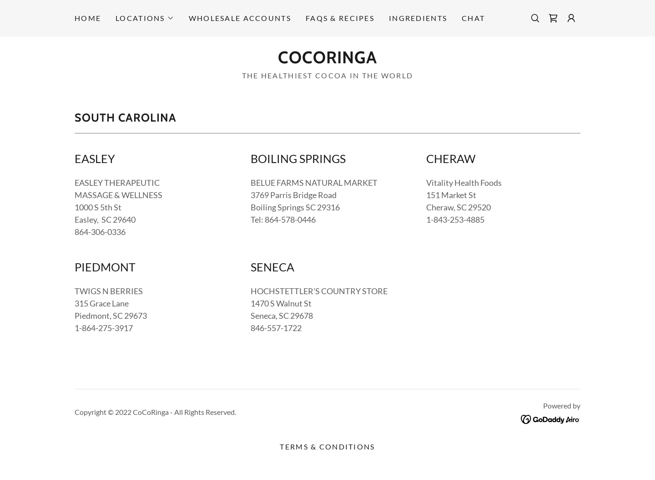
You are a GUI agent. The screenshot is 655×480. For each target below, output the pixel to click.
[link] (553, 18)
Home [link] (88, 18)
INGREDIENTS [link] (418, 18)
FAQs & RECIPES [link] (340, 18)
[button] (145, 18)
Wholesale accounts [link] (240, 18)
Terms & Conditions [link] (327, 446)
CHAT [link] (473, 18)
